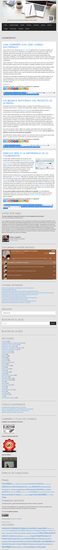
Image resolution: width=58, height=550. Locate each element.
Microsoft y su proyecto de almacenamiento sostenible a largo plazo (19, 297)
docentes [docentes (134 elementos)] (23, 487)
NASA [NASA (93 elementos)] (18, 492)
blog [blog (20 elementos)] (21, 484)
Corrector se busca (6, 351)
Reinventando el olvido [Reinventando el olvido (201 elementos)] (11, 495)
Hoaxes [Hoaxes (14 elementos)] (22, 538)
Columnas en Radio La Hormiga (10, 349)
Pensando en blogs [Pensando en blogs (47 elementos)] (14, 544)
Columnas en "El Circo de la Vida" (10, 344)
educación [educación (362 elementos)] (36, 486)
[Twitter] (7, 89)
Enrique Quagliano (32, 92)
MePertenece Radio (24, 110)
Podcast (4, 386)
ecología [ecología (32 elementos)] (29, 487)
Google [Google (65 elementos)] (18, 489)
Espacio (43, 25)
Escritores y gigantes (7, 362)
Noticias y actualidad (7, 380)
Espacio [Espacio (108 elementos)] (33, 536)
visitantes (19, 518)
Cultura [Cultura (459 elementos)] (41, 533)
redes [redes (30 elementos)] (52, 492)
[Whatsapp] (22, 89)
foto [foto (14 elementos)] (10, 489)
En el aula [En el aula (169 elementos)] (10, 536)
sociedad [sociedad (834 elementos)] (41, 494)
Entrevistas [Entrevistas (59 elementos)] (18, 536)
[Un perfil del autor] (13, 240)
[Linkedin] (12, 89)
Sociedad (4, 393)
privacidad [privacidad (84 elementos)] (33, 492)
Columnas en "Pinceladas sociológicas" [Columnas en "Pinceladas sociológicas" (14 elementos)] (37, 530)
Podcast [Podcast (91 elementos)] (25, 544)
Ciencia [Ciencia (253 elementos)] (40, 484)
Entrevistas (13, 28)
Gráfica (6, 28)
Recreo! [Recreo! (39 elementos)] (50, 544)
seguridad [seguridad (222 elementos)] (33, 495)
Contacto (20, 28)
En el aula (4, 359)
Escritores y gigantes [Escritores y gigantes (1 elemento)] (26, 536)
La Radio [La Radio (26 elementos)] (39, 538)
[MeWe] (17, 89)
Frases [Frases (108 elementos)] (13, 489)
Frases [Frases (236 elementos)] (4, 539)
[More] (27, 89)
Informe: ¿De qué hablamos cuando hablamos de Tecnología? (17, 409)
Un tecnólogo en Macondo (8, 397)
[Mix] (20, 89)
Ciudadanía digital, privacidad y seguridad (12, 343)
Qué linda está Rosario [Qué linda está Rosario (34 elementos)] (40, 544)
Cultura (4, 354)
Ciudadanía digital (13, 25)
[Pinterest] (14, 89)
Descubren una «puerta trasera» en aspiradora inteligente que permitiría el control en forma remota (28, 292)
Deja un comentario (49, 92)
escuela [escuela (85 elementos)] (43, 487)
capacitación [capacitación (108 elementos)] (32, 484)
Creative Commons (7, 352)
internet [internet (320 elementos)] (39, 489)
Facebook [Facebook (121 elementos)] (5, 489)
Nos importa (5, 376)
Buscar (53, 323)
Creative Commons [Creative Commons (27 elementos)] (32, 533)
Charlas (22, 25)
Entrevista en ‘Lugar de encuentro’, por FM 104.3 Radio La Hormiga (19, 301)
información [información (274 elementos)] (31, 489)
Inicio (5, 25)
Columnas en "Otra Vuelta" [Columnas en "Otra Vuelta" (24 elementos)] (17, 530)
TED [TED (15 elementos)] (22, 547)
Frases (3, 367)
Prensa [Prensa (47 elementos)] (30, 544)
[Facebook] (4, 89)
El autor (27, 28)
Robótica (29, 25)
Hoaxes (4, 370)
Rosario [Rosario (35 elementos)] (27, 494)
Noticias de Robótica (7, 378)
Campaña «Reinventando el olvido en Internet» (14, 407)
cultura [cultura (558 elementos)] (5, 486)
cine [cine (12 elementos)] (44, 483)
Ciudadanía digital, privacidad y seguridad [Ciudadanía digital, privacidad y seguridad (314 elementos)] (28, 528)
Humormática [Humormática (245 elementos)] (30, 539)
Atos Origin (25, 50)
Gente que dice (6, 368)
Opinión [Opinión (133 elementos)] (5, 544)
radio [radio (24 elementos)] (48, 492)
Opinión (4, 383)
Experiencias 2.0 (6, 365)
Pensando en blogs (7, 385)
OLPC (3, 381)
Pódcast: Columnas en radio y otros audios (12, 412)
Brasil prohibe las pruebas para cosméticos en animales (16, 302)
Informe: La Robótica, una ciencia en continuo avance (15, 410)
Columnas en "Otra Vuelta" (9, 346)
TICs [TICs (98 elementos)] (51, 495)
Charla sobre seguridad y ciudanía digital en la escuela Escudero (18, 288)
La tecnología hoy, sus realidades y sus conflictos (14, 296)
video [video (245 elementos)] (4, 497)
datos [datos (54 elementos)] (10, 487)
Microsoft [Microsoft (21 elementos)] (11, 492)
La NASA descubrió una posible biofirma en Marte (14, 299)
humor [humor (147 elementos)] (23, 489)
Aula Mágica (8, 164)
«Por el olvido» (16, 176)
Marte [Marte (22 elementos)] (44, 489)
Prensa (4, 388)
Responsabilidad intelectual (9, 289)
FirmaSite (7, 549)
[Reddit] (9, 89)
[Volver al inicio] (6, 522)
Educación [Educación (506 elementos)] (49, 533)
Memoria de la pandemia (8, 375)
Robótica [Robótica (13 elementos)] (23, 494)
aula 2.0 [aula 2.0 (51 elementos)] (18, 484)
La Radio (4, 373)
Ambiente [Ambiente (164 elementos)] (6, 528)
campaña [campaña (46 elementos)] (25, 484)
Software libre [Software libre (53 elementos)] (16, 547)
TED (3, 396)
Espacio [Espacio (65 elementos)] (48, 487)
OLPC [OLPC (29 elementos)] (53, 541)
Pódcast (49, 25)
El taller (4, 357)
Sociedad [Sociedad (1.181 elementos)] (6, 547)
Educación (4, 355)
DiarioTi (8, 84)
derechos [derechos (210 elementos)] (16, 487)
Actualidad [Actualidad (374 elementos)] (6, 483)
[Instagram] (25, 89)
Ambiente (36, 25)
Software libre (5, 394)
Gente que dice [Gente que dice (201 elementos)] (13, 539)
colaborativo (42, 185)
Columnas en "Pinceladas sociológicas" (12, 347)
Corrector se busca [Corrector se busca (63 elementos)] (19, 533)
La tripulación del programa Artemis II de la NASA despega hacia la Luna (20, 291)
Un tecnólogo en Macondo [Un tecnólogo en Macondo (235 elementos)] (35, 547)
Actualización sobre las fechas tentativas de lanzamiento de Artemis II (20, 294)
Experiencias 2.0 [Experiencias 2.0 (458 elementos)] (43, 536)
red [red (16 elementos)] (50, 491)
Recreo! (4, 391)
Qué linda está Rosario (7, 389)
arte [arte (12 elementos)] (15, 483)
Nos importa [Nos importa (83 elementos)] (13, 541)
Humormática (5, 372)
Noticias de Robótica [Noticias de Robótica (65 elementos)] (25, 541)
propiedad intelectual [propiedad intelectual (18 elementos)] (42, 491)
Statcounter (13, 518)
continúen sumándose (35, 194)
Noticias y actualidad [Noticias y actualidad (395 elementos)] (42, 541)
